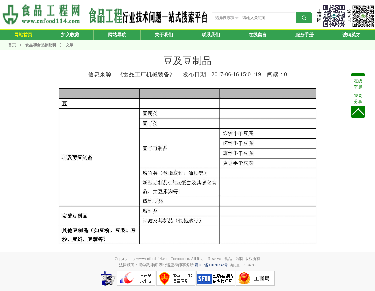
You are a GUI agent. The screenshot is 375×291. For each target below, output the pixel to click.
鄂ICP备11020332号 (211, 265)
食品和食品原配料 (41, 45)
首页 (12, 45)
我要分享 (358, 98)
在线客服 (358, 83)
